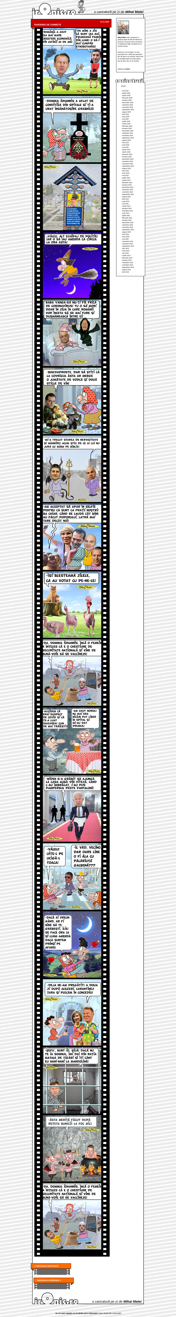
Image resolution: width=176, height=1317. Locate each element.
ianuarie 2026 (127, 100)
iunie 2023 (125, 173)
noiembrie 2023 (127, 161)
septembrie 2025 (128, 109)
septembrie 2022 (128, 194)
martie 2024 (126, 152)
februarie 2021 (127, 218)
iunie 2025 (125, 117)
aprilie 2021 (126, 215)
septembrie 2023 (128, 166)
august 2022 (126, 197)
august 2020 (126, 232)
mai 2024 (125, 147)
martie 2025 (126, 124)
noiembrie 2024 (127, 133)
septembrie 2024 (128, 138)
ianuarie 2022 (127, 208)
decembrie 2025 (127, 102)
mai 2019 (125, 253)
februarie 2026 (127, 98)
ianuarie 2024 (127, 157)
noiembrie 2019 (127, 241)
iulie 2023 (125, 171)
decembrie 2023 (127, 159)
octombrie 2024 (127, 135)
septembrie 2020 (128, 230)
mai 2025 (125, 119)
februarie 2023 (127, 182)
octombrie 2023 (127, 164)
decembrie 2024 (127, 131)
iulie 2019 (125, 248)
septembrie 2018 (128, 267)
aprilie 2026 (126, 93)
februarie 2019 (127, 258)
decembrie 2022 (127, 187)
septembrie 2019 (128, 246)
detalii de (124, 69)
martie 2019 (126, 255)
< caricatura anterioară (46, 1266)
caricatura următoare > (49, 1280)
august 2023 (126, 168)
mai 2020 (125, 239)
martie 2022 (126, 206)
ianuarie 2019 (127, 260)
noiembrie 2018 (127, 262)
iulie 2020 (125, 234)
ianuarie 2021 (127, 220)
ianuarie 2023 (127, 185)
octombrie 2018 (127, 265)
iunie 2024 (125, 145)
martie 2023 (126, 180)
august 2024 (126, 140)
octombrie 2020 (127, 227)
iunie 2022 (125, 201)
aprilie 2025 (126, 121)
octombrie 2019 (127, 244)
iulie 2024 (125, 142)
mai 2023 (125, 175)
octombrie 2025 (127, 107)
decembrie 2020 (127, 222)
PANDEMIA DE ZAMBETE (47, 24)
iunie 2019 (125, 251)
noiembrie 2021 (127, 211)
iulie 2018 (125, 272)
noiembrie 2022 (127, 190)
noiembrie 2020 (127, 225)
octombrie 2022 (127, 192)
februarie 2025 (127, 126)
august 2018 (126, 270)
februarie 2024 (127, 154)
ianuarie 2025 (127, 128)
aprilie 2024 (126, 150)
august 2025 (126, 112)
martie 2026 (126, 95)
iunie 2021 (125, 213)
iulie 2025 (125, 114)
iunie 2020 (125, 237)
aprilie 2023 (126, 178)
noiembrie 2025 (127, 105)
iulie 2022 (125, 199)
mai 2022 (125, 204)
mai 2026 (125, 91)
